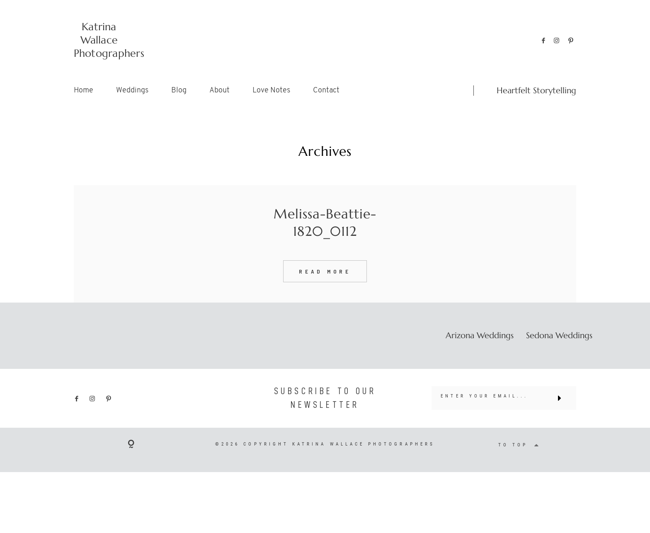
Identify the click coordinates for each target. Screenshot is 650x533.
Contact (326, 90)
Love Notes (271, 90)
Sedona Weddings (559, 352)
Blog (179, 90)
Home (83, 90)
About (219, 90)
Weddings (132, 90)
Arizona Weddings (480, 352)
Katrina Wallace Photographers (99, 40)
